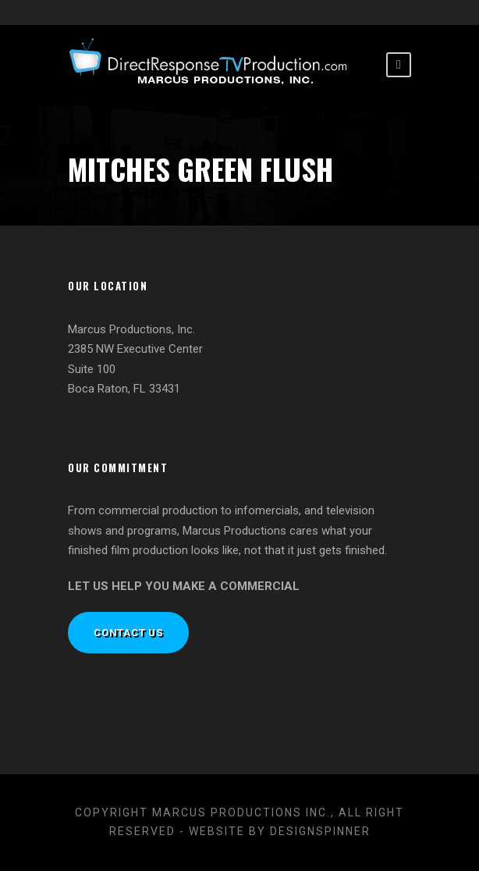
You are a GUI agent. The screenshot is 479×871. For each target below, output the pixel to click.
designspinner (320, 831)
